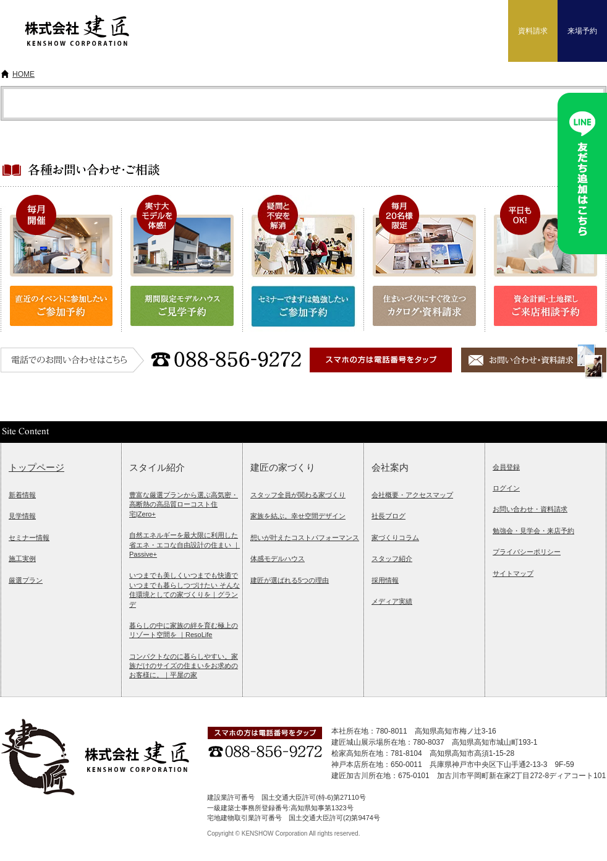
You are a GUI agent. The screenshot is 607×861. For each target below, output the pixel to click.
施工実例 (22, 558)
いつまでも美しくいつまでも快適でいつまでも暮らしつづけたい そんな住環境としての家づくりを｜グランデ (184, 589)
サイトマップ (513, 573)
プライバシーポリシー (527, 551)
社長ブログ (388, 516)
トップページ (36, 467)
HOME (23, 74)
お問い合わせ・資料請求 (530, 509)
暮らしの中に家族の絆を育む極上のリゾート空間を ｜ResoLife (183, 630)
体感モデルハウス (277, 558)
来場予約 (582, 31)
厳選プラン (26, 580)
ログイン (506, 488)
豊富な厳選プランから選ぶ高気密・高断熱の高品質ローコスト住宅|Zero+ (183, 504)
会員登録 (506, 467)
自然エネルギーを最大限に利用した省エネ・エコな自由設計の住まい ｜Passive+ (184, 544)
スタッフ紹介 (391, 558)
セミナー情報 (29, 537)
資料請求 (533, 31)
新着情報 (22, 495)
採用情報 (385, 580)
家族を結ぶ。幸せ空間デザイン (298, 516)
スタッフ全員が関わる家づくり (298, 495)
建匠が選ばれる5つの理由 (289, 580)
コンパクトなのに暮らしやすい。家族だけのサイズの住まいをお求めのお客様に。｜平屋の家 (183, 666)
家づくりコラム (395, 537)
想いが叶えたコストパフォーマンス (304, 537)
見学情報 (22, 516)
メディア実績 (391, 601)
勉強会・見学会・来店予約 (533, 530)
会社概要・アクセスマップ (412, 495)
